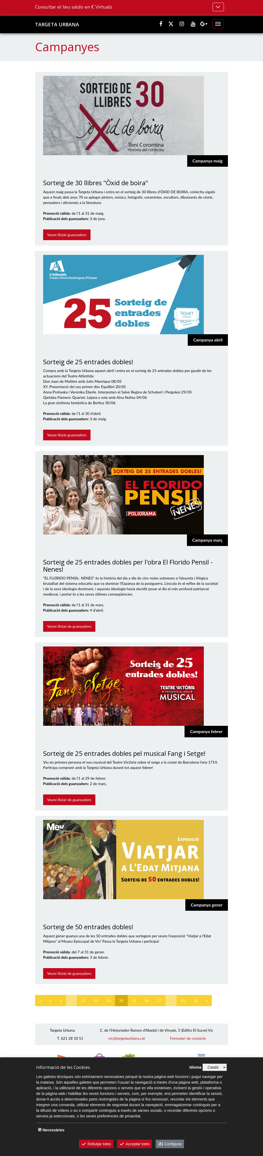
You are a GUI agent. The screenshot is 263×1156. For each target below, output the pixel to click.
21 (83, 1000)
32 (195, 1000)
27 (159, 1000)
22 (96, 1000)
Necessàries (54, 1130)
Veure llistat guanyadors (67, 234)
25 (134, 1000)
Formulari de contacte (188, 1038)
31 (183, 1000)
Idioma (195, 1067)
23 (109, 1000)
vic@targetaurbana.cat (126, 1038)
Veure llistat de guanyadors (69, 626)
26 (146, 1000)
